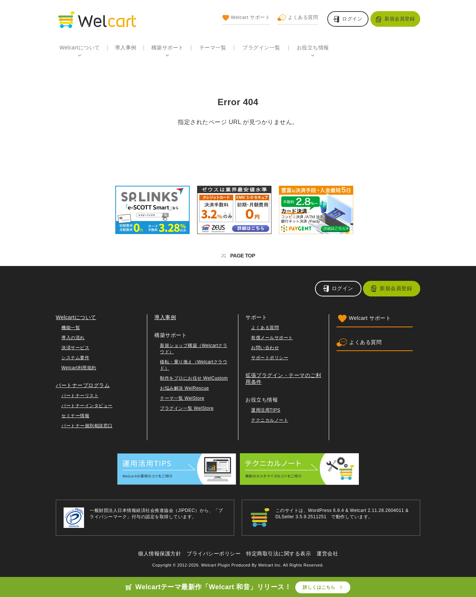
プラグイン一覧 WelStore (186, 408)
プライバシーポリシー (214, 554)
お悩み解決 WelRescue (184, 388)
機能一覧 (70, 327)
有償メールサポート (272, 337)
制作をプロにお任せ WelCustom (194, 378)
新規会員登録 (400, 19)
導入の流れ (73, 337)
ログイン (352, 19)
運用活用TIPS (265, 410)
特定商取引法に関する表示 (278, 554)
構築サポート (167, 48)
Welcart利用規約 (78, 367)
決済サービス (75, 347)
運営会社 (327, 554)
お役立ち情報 (313, 48)
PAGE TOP (238, 256)
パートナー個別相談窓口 (87, 425)
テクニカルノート (269, 420)
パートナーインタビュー (87, 405)
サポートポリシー (269, 357)
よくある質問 (297, 17)
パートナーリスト (80, 395)
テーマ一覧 (212, 48)
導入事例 (125, 48)
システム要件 (75, 357)
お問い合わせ (265, 347)
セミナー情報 (75, 415)
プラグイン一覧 (261, 48)
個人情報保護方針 (159, 554)
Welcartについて (80, 48)
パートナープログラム (83, 385)
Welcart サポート (246, 17)
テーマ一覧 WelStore (182, 398)
